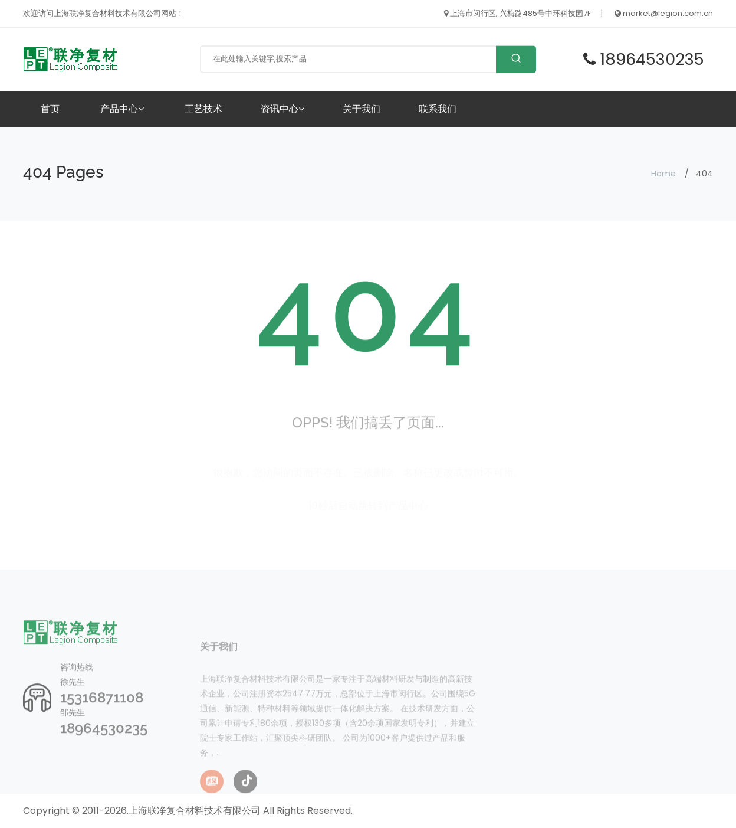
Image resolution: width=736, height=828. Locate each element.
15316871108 (101, 715)
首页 (50, 109)
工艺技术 (203, 109)
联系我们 (437, 109)
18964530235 (103, 746)
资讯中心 (282, 109)
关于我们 (361, 109)
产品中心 (122, 109)
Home (663, 173)
